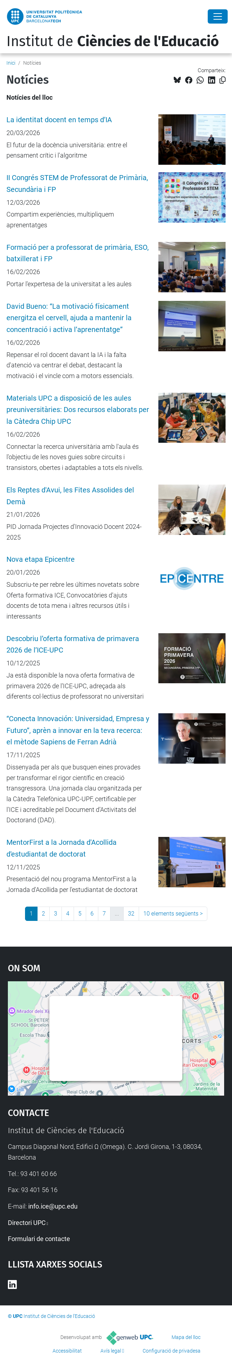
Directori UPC (27, 1222)
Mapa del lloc (186, 1337)
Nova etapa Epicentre (40, 559)
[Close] (218, 16)
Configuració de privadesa (172, 1351)
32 (131, 913)
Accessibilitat (67, 1351)
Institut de (112, 41)
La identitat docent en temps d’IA (59, 120)
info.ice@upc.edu (53, 1206)
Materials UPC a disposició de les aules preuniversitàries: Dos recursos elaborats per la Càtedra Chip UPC (77, 410)
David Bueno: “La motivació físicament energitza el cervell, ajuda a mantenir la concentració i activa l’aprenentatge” (69, 318)
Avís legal (110, 1351)
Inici (10, 63)
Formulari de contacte (39, 1239)
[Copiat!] (222, 80)
